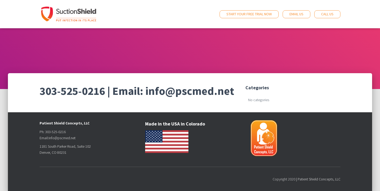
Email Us (296, 14)
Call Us (327, 14)
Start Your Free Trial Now (249, 14)
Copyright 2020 (284, 179)
